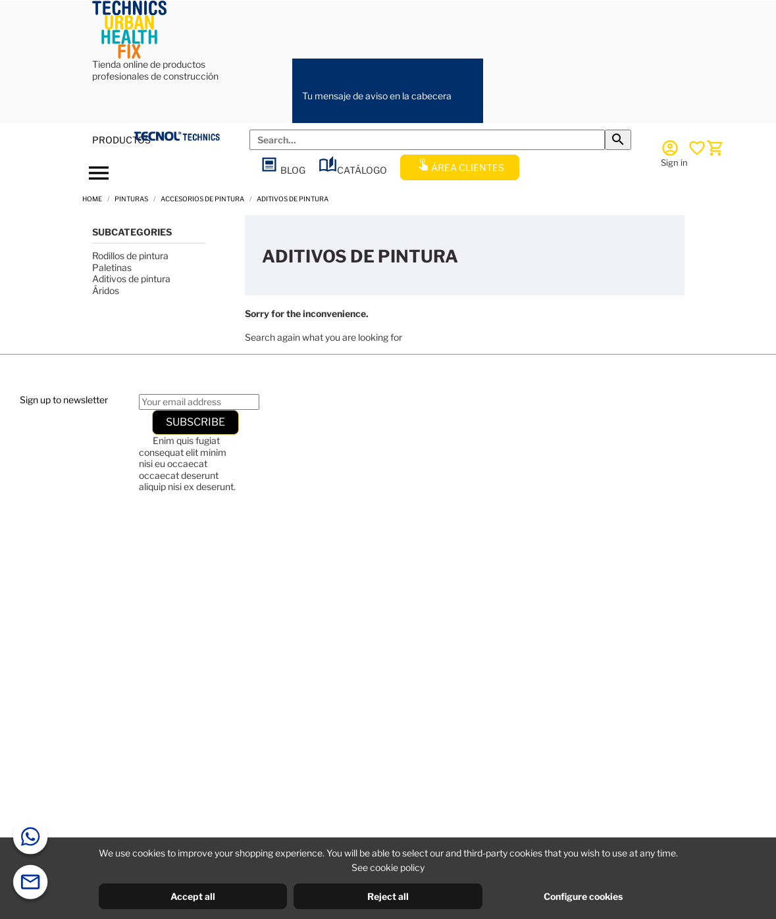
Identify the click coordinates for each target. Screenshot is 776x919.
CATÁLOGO (353, 170)
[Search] (427, 140)
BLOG (282, 170)
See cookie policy (388, 867)
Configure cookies (583, 896)
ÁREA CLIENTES (459, 167)
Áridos (105, 290)
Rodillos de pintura (130, 255)
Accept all (192, 896)
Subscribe (195, 422)
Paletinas (112, 267)
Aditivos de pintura (131, 278)
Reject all (388, 896)
